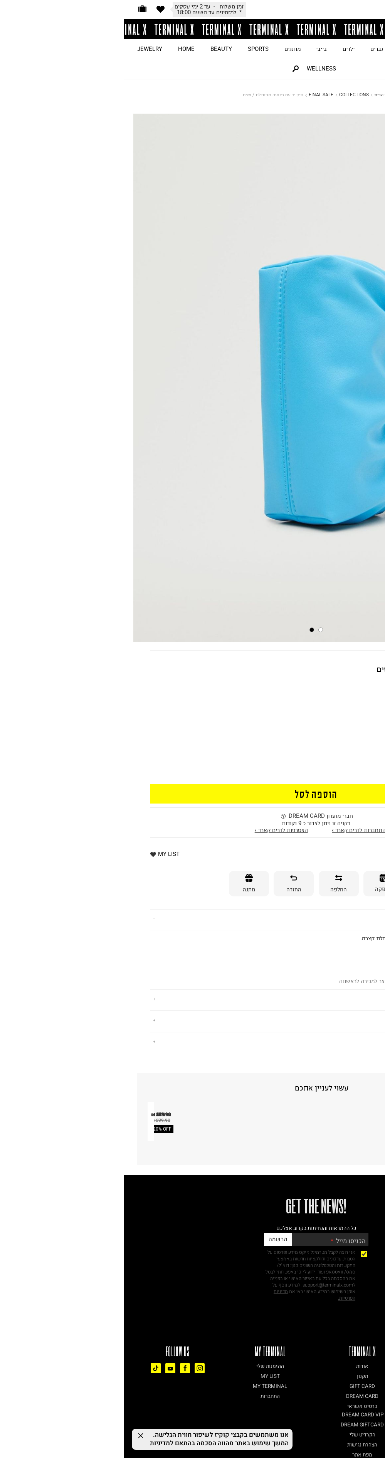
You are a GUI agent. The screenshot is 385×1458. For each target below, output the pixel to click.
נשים (281, 48)
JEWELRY (26, 48)
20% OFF (38, 1271)
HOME (62, 48)
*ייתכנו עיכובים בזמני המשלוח (85, 12)
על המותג (345, 999)
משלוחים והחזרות (335, 1020)
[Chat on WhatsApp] (365, 1438)
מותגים (169, 48)
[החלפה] (215, 884)
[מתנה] (125, 884)
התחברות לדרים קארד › (235, 830)
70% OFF (348, 702)
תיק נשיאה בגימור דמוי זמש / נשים (218, 1263)
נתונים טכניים (340, 1041)
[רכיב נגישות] (379, 1427)
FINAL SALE (197, 94)
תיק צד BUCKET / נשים (112, 1263)
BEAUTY (97, 48)
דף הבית (258, 94)
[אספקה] (260, 884)
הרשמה (154, 1376)
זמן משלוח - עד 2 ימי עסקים (321, 849)
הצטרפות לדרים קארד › (157, 830)
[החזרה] (170, 884)
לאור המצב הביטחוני (85, 6)
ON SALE (314, 48)
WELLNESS (197, 68)
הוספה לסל (192, 793)
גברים (253, 48)
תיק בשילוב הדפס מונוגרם (341, 1263)
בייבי (197, 48)
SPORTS (134, 48)
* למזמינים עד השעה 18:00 (324, 858)
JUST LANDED (360, 48)
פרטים (350, 919)
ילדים (225, 48)
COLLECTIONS (230, 94)
